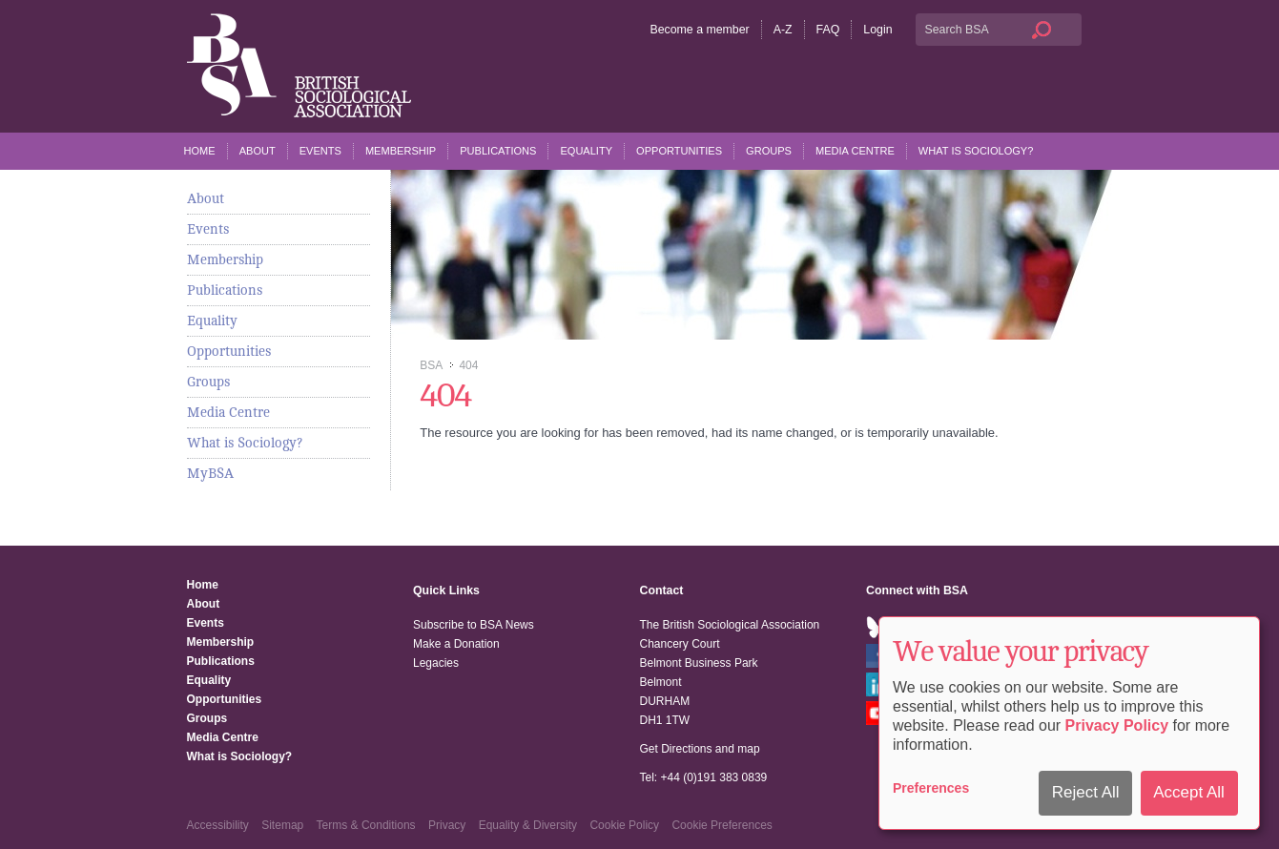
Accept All (1189, 792)
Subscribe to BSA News (473, 625)
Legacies (436, 663)
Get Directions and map (700, 749)
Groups (769, 150)
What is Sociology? (976, 150)
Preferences (931, 788)
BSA (431, 365)
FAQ (828, 29)
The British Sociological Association (299, 65)
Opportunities (679, 150)
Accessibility (218, 825)
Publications (498, 150)
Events (320, 150)
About (257, 150)
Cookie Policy (624, 825)
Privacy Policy (1117, 725)
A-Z (783, 29)
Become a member (699, 29)
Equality (586, 150)
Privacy (446, 825)
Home (200, 150)
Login (877, 29)
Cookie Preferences (721, 825)
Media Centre (855, 150)
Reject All (1086, 792)
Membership (400, 150)
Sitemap (282, 825)
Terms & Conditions (366, 825)
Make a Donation (456, 644)
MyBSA (210, 473)
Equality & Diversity (528, 825)
